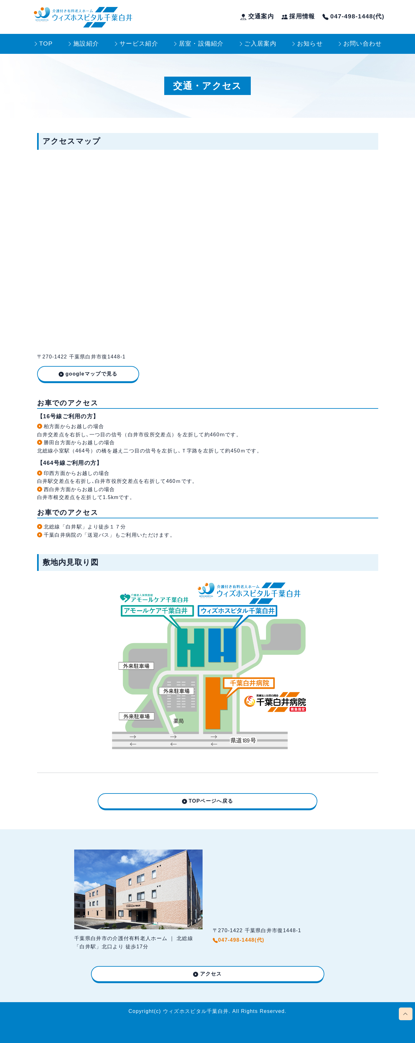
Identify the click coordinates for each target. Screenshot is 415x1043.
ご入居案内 (260, 43)
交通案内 (257, 16)
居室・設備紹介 (201, 43)
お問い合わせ (362, 43)
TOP (46, 43)
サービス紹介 (139, 43)
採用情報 (298, 16)
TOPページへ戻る (211, 801)
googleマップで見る (92, 373)
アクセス (211, 974)
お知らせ (310, 43)
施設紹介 (86, 43)
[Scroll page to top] (405, 1014)
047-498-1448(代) (353, 16)
